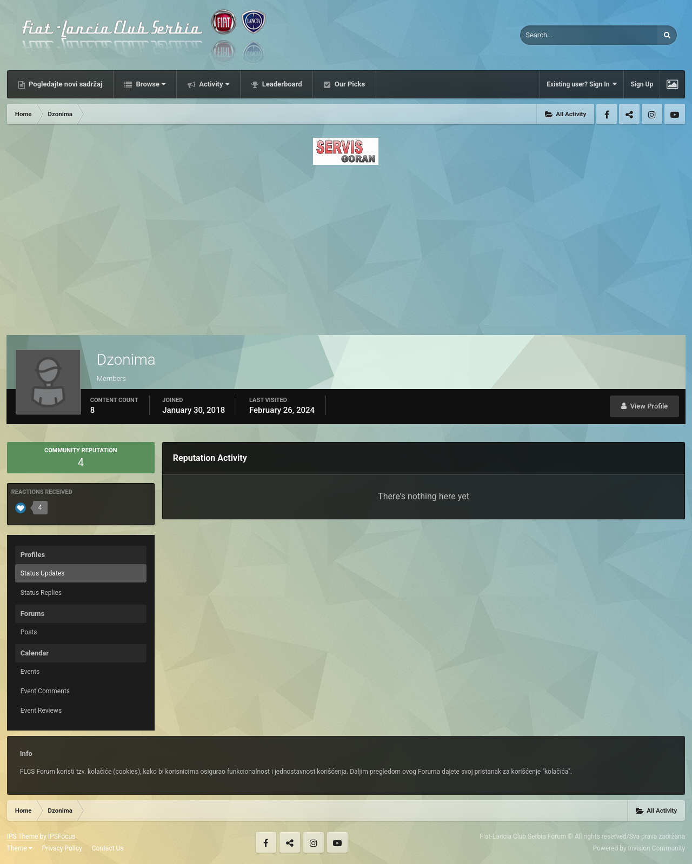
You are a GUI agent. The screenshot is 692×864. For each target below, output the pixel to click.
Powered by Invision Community (639, 848)
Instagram (652, 114)
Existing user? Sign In (582, 84)
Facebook (606, 114)
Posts (29, 632)
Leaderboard (281, 84)
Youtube (674, 114)
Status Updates (43, 573)
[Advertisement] (346, 247)
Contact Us (108, 848)
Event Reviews (41, 710)
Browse (149, 84)
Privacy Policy (62, 848)
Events (30, 671)
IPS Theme (22, 836)
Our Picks (348, 84)
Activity (213, 84)
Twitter (629, 114)
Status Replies (41, 593)
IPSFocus (61, 836)
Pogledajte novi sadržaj (65, 84)
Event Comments (45, 691)
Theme (19, 848)
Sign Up (641, 84)
